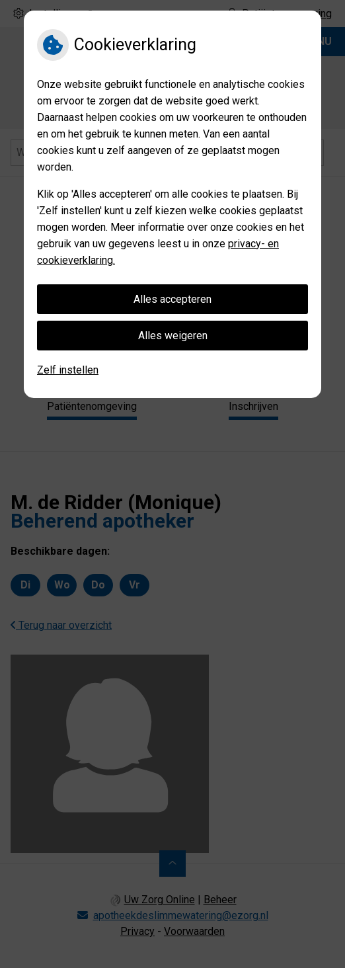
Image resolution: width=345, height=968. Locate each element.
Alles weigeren (173, 335)
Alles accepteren (172, 299)
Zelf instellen (67, 370)
